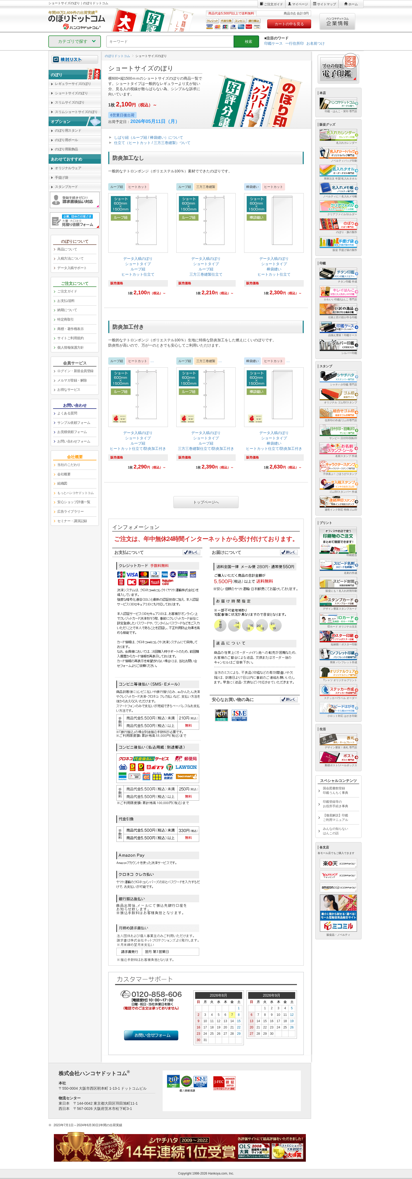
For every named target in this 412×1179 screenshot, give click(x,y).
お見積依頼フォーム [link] (72, 432)
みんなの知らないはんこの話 (335, 831)
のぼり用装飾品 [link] (66, 149)
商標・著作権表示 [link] (70, 329)
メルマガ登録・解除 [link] (72, 380)
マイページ (300, 4)
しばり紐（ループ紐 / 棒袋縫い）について (148, 137)
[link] (138, 242)
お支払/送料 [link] (66, 301)
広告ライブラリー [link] (70, 511)
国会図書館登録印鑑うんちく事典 (335, 790)
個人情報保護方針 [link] (70, 347)
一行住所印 (294, 43)
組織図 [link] (62, 483)
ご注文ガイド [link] (67, 291)
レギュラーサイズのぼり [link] (73, 84)
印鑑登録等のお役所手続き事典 (335, 804)
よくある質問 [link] (67, 413)
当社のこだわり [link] (68, 465)
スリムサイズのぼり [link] (70, 102)
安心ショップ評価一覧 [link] (73, 502)
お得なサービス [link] (68, 390)
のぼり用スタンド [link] (68, 130)
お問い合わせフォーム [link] (73, 441)
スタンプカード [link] (66, 187)
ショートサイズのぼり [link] (71, 93)
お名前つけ (315, 43)
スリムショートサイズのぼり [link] (76, 112)
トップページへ (206, 502)
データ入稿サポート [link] (72, 268)
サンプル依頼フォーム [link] (73, 423)
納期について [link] (67, 310)
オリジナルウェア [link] (68, 168)
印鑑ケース (273, 43)
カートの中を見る (289, 24)
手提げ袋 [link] (61, 177)
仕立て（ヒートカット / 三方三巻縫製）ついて (152, 143)
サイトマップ (326, 4)
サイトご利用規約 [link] (70, 338)
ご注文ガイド (273, 4)
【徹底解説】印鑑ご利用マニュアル (335, 818)
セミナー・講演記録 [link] (72, 521)
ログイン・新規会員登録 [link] (75, 371)
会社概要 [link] (63, 474)
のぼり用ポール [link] (66, 140)
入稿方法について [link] (70, 258)
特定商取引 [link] (65, 319)
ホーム (353, 4)
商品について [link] (67, 249)
